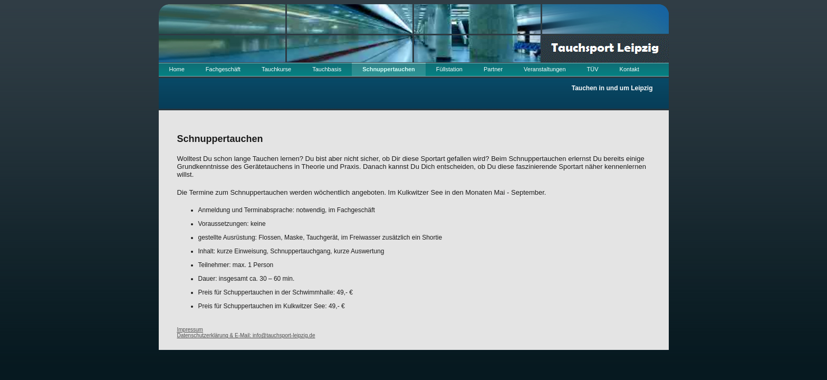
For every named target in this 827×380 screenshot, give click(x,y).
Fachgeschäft (223, 69)
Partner (493, 69)
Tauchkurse (276, 69)
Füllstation (449, 69)
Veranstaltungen (545, 69)
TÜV (593, 69)
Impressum (190, 329)
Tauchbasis (326, 69)
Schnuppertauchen (388, 69)
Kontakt (629, 69)
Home (177, 69)
